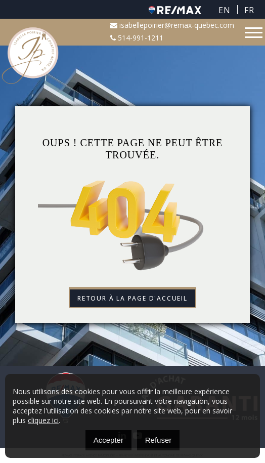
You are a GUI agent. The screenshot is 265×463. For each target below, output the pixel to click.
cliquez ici (43, 420)
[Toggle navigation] (253, 32)
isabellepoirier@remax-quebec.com (172, 25)
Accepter (108, 440)
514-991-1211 (136, 38)
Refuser (158, 440)
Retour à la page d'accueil (132, 298)
